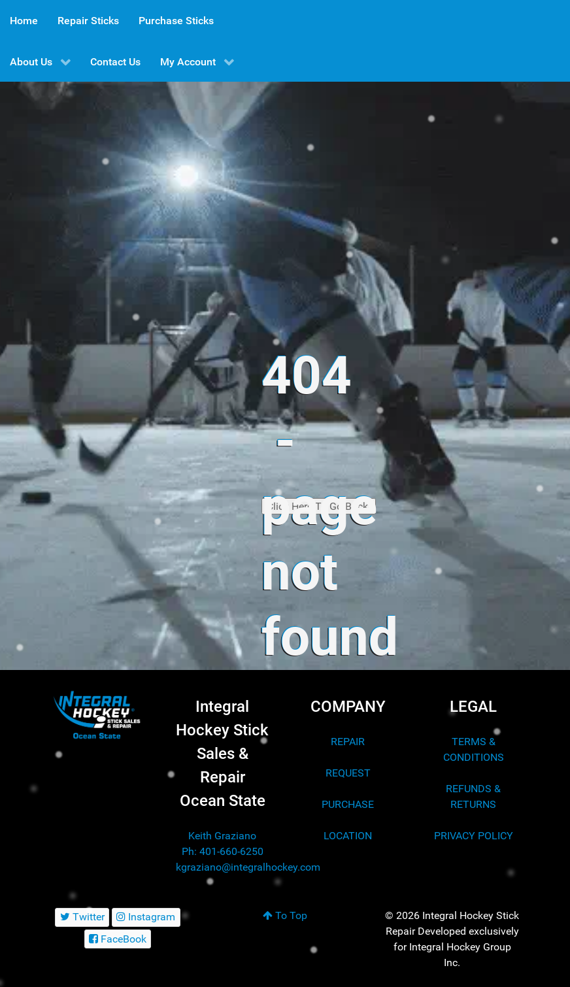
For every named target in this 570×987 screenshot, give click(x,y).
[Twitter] (82, 917)
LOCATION (348, 835)
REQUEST (348, 773)
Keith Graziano (222, 835)
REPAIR (348, 741)
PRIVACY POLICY (473, 835)
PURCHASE (348, 804)
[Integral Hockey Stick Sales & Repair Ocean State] (96, 715)
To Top (285, 915)
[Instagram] (146, 917)
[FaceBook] (118, 938)
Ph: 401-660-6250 (222, 851)
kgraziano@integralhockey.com (248, 867)
